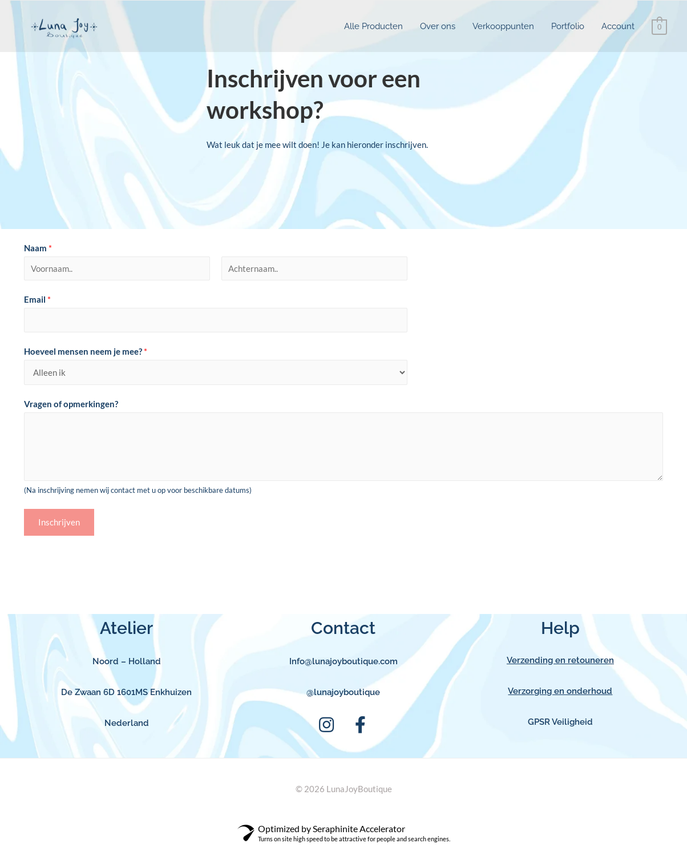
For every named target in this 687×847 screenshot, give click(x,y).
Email (37, 299)
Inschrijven (59, 522)
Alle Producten (373, 26)
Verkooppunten (503, 26)
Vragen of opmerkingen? (71, 404)
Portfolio (567, 26)
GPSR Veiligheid (560, 722)
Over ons (437, 26)
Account (618, 26)
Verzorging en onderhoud (560, 691)
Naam (38, 248)
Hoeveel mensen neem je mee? (85, 351)
